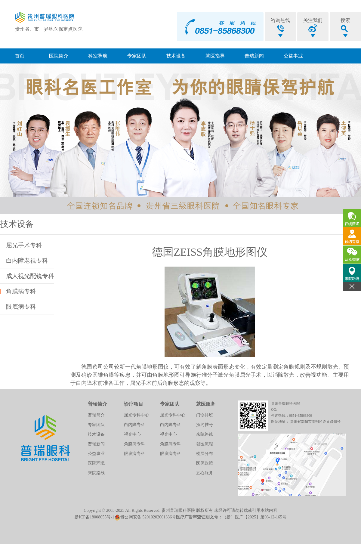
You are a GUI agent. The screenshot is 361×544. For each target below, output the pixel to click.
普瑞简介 (96, 415)
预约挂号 (204, 424)
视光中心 (132, 434)
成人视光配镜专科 (30, 276)
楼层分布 (204, 453)
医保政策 (204, 463)
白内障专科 (134, 424)
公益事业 (293, 55)
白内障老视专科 (27, 260)
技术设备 (176, 55)
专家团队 (137, 55)
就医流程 (204, 444)
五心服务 (204, 473)
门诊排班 (204, 415)
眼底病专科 (21, 306)
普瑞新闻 (254, 55)
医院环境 (96, 463)
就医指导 (215, 55)
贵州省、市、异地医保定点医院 (48, 29)
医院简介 (58, 55)
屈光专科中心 (136, 415)
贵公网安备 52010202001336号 (145, 517)
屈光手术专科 (24, 245)
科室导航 (97, 55)
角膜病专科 (21, 291)
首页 (19, 55)
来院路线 (96, 473)
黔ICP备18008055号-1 (94, 517)
